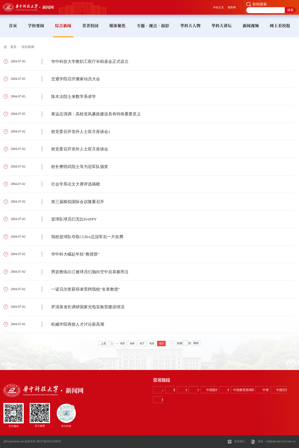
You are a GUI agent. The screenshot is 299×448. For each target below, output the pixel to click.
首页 (13, 47)
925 (122, 343)
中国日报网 (252, 400)
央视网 (223, 390)
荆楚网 (280, 400)
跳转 (196, 343)
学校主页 (218, 7)
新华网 (195, 390)
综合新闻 (28, 47)
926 (132, 343)
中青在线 (223, 400)
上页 (103, 343)
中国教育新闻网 (195, 400)
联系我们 (239, 441)
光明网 (252, 390)
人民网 (166, 390)
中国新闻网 (280, 390)
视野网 (232, 7)
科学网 (166, 400)
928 (151, 343)
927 (142, 343)
